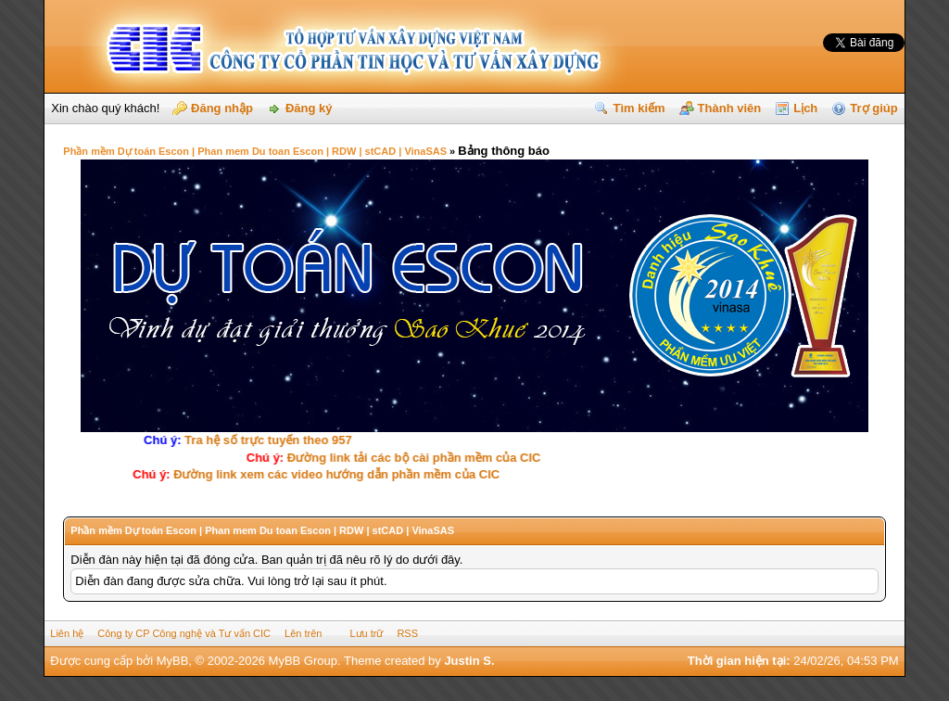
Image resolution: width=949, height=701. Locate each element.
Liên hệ (66, 633)
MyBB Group (303, 661)
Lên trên (303, 633)
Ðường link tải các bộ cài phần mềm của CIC (411, 458)
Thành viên (730, 108)
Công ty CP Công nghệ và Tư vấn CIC (184, 633)
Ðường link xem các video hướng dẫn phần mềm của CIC (340, 474)
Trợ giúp (873, 108)
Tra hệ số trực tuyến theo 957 (262, 440)
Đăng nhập (222, 108)
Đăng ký (309, 108)
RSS (407, 633)
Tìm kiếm (638, 108)
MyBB (173, 661)
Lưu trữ (366, 633)
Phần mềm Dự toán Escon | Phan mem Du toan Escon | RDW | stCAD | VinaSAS (255, 151)
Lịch (805, 108)
